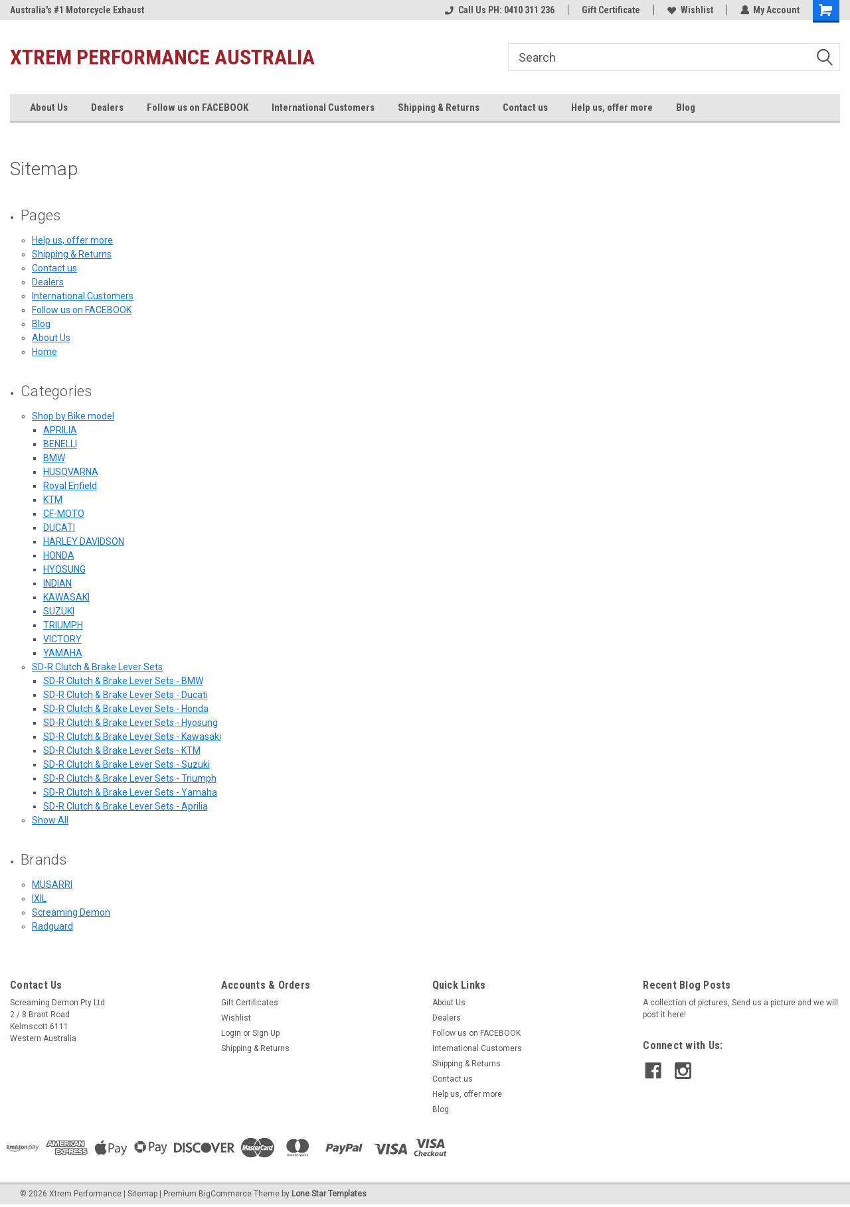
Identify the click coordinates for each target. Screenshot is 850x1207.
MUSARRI (52, 884)
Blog (685, 107)
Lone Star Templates (329, 1193)
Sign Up (266, 1033)
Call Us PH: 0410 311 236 (499, 10)
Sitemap (142, 1193)
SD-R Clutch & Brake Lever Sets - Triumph (129, 778)
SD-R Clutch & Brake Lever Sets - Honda (126, 708)
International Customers (323, 107)
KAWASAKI (66, 597)
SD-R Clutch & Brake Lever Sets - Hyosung (130, 722)
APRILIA (60, 430)
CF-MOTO (63, 513)
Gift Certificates (249, 1002)
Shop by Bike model (73, 416)
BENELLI (60, 444)
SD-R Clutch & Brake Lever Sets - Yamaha (130, 792)
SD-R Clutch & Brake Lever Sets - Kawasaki (132, 736)
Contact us (525, 107)
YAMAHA (62, 653)
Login (231, 1033)
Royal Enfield (70, 485)
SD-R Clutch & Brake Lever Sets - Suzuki (126, 764)
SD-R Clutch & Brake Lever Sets (97, 667)
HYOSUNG (64, 569)
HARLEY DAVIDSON (83, 541)
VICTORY (62, 639)
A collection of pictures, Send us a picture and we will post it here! (740, 1008)
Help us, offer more (612, 107)
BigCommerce (225, 1193)
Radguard (52, 926)
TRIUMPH (63, 625)
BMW (54, 458)
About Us (49, 107)
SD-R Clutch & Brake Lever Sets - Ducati (125, 694)
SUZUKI (58, 611)
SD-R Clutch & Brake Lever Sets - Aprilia (125, 806)
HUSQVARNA (70, 471)
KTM (52, 499)
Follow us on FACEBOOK (197, 107)
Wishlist (690, 10)
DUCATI (59, 527)
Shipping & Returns (438, 107)
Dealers (107, 107)
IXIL (39, 898)
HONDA (58, 555)
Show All (50, 820)
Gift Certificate (610, 10)
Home (44, 351)
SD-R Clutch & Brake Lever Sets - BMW (123, 680)
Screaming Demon (71, 912)
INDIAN (57, 583)
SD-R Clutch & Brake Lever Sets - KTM (122, 750)
